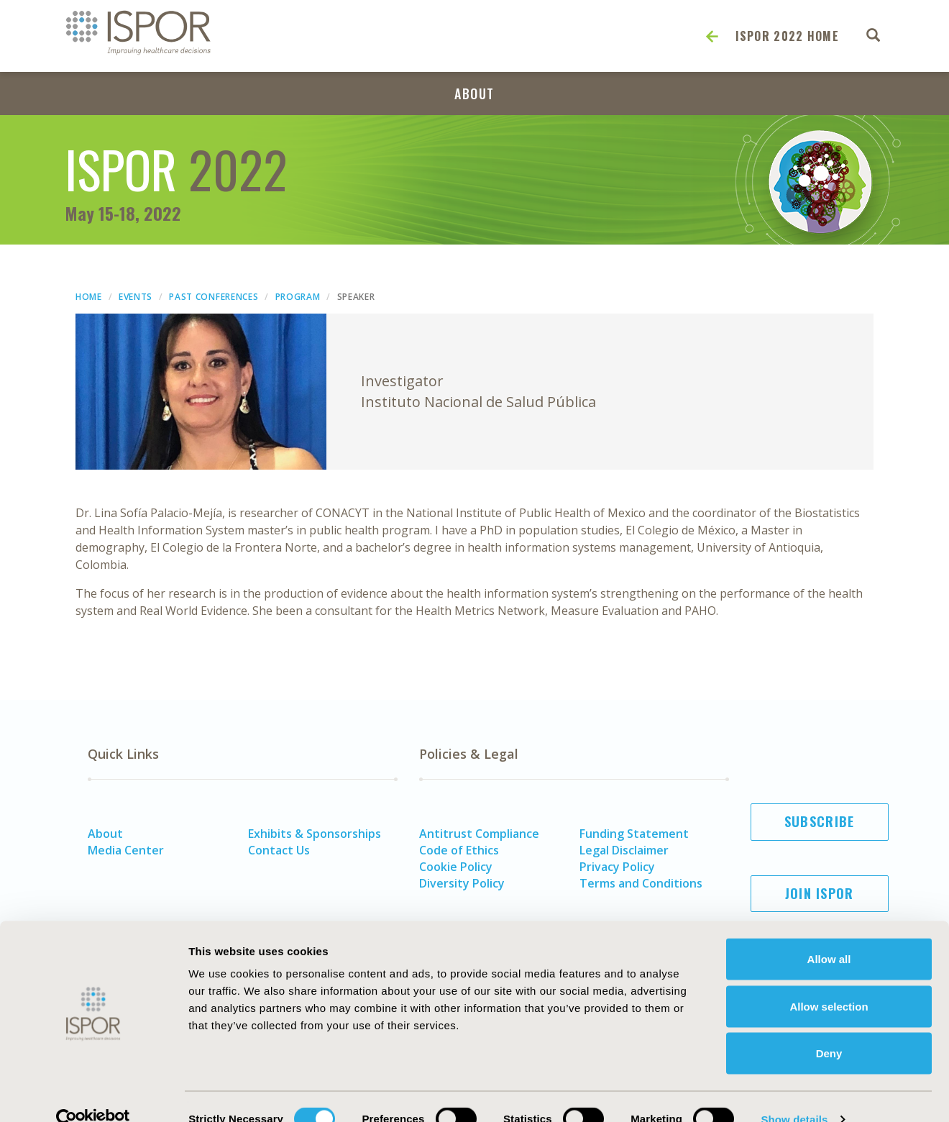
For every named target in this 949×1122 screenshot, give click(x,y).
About (474, 93)
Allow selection (828, 981)
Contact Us (279, 850)
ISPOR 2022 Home (787, 36)
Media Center (126, 850)
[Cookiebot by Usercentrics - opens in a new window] (93, 1094)
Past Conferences (213, 297)
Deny (829, 1027)
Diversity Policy (462, 883)
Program (298, 297)
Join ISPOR (819, 893)
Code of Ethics (459, 850)
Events (135, 297)
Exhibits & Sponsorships (314, 834)
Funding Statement (634, 834)
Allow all (829, 933)
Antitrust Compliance (479, 834)
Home (88, 297)
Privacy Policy (617, 867)
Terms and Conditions (640, 883)
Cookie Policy (455, 867)
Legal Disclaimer (624, 850)
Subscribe (819, 821)
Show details (794, 1093)
